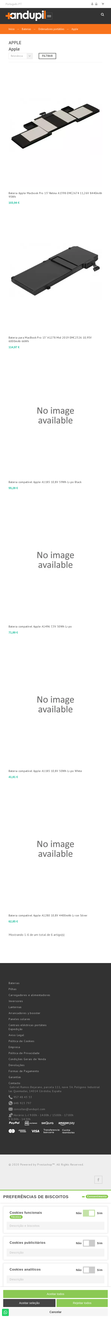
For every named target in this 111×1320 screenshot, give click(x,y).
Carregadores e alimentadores (29, 995)
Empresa (14, 1047)
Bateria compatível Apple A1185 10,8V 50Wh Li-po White (45, 771)
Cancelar (55, 1312)
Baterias (14, 983)
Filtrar (47, 56)
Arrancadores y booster (24, 1013)
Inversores (16, 1001)
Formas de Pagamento (24, 1071)
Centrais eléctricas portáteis (28, 1025)
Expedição (16, 1029)
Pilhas (13, 989)
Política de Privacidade (24, 1053)
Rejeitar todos (82, 1303)
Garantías (15, 1077)
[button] (55, 1226)
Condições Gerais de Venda (27, 1059)
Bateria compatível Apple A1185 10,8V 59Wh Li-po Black (45, 482)
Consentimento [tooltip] (97, 1196)
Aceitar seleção (29, 1303)
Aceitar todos (55, 1294)
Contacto (14, 1083)
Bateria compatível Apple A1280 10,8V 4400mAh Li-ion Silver (48, 915)
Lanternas (15, 1007)
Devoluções (17, 1065)
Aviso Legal (16, 1035)
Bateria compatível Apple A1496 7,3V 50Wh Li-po (40, 626)
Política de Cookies (21, 1041)
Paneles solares (19, 1019)
